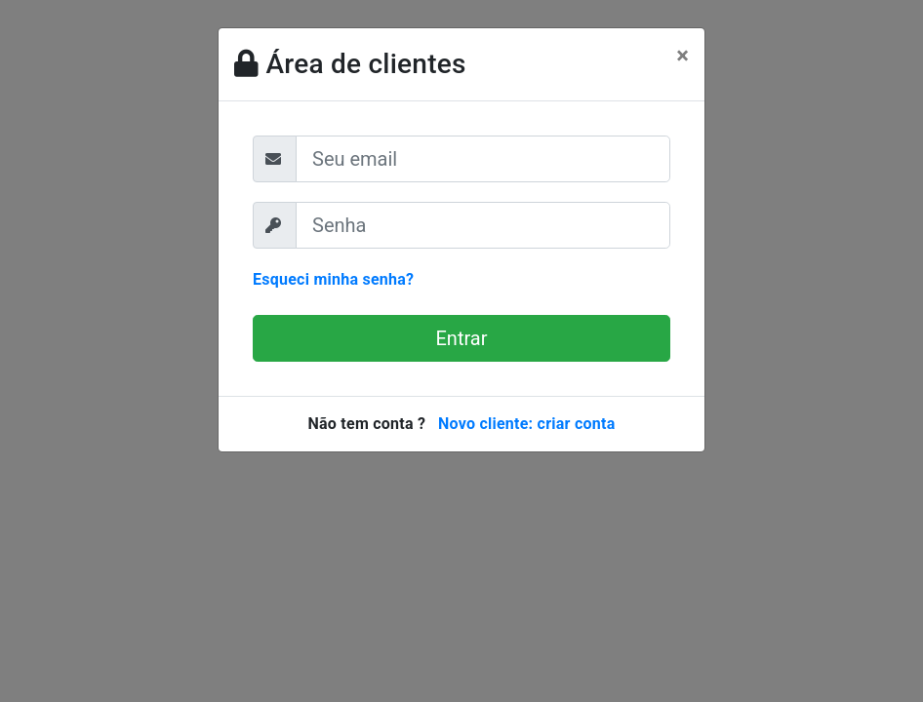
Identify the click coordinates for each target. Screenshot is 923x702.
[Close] (682, 55)
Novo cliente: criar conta (527, 423)
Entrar (462, 338)
